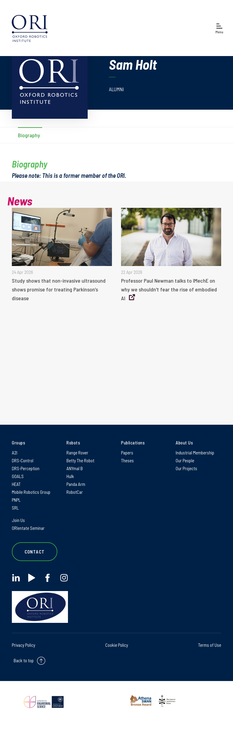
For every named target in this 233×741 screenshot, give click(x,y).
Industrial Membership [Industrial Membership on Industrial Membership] (195, 452)
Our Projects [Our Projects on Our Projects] (186, 468)
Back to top (24, 660)
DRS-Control (22, 460)
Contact (35, 551)
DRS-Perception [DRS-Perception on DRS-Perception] (25, 468)
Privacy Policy (23, 645)
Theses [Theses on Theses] (127, 460)
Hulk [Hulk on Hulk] (70, 476)
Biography (29, 135)
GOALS (18, 476)
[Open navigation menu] (219, 28)
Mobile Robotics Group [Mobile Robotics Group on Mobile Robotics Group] (31, 492)
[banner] (30, 28)
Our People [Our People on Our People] (185, 460)
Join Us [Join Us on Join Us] (18, 520)
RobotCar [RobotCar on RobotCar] (74, 492)
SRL (15, 507)
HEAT (16, 484)
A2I (14, 452)
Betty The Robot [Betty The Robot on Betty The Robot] (80, 460)
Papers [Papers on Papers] (127, 452)
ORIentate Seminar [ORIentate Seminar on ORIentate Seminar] (28, 528)
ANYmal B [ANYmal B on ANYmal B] (74, 468)
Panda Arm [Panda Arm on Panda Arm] (75, 484)
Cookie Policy (116, 645)
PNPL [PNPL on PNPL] (16, 500)
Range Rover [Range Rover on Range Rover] (77, 452)
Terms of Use (209, 645)
